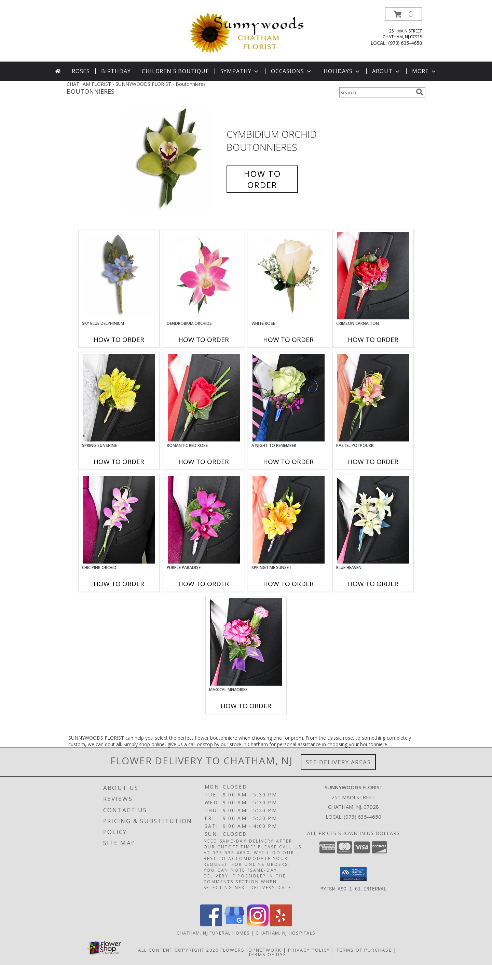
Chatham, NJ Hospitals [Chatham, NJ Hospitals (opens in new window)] (285, 933)
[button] (403, 14)
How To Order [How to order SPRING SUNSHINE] (119, 461)
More (424, 71)
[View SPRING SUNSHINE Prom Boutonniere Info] (119, 397)
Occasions (291, 71)
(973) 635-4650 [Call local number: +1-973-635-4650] (405, 43)
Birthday (116, 71)
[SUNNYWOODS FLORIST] (247, 33)
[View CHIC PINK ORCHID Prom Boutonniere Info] (119, 520)
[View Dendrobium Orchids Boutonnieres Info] (204, 275)
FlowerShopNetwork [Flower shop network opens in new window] (251, 950)
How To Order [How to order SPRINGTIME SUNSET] (288, 583)
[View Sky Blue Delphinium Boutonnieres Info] (119, 275)
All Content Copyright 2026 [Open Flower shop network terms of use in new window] (178, 950)
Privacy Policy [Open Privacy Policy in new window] (309, 950)
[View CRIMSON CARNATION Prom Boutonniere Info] (373, 275)
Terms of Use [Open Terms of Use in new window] (267, 954)
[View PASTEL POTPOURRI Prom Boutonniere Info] (373, 397)
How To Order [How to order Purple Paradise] (203, 583)
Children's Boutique (175, 71)
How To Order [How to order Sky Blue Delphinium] (119, 339)
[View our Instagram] (258, 924)
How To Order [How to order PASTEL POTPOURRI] (373, 461)
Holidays (342, 71)
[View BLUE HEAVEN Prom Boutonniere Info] (373, 520)
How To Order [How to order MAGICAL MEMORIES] (246, 705)
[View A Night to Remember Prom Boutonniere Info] (288, 397)
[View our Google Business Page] (234, 924)
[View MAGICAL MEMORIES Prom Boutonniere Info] (246, 642)
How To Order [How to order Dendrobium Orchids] (203, 339)
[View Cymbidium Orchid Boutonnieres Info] (173, 159)
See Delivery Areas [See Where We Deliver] (338, 762)
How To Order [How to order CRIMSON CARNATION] (373, 339)
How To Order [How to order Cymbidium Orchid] (262, 179)
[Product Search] (376, 92)
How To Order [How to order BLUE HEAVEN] (373, 583)
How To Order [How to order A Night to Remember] (288, 461)
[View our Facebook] (211, 924)
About (386, 71)
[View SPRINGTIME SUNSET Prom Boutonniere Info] (288, 520)
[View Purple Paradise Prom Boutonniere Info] (204, 520)
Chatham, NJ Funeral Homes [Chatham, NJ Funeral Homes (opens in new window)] (213, 933)
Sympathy (240, 71)
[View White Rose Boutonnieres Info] (288, 275)
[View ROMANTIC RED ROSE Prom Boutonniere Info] (204, 397)
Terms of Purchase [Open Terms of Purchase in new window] (364, 950)
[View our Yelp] (281, 924)
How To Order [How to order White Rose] (288, 339)
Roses (81, 71)
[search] (419, 92)
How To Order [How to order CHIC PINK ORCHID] (119, 583)
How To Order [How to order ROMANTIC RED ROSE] (203, 461)
